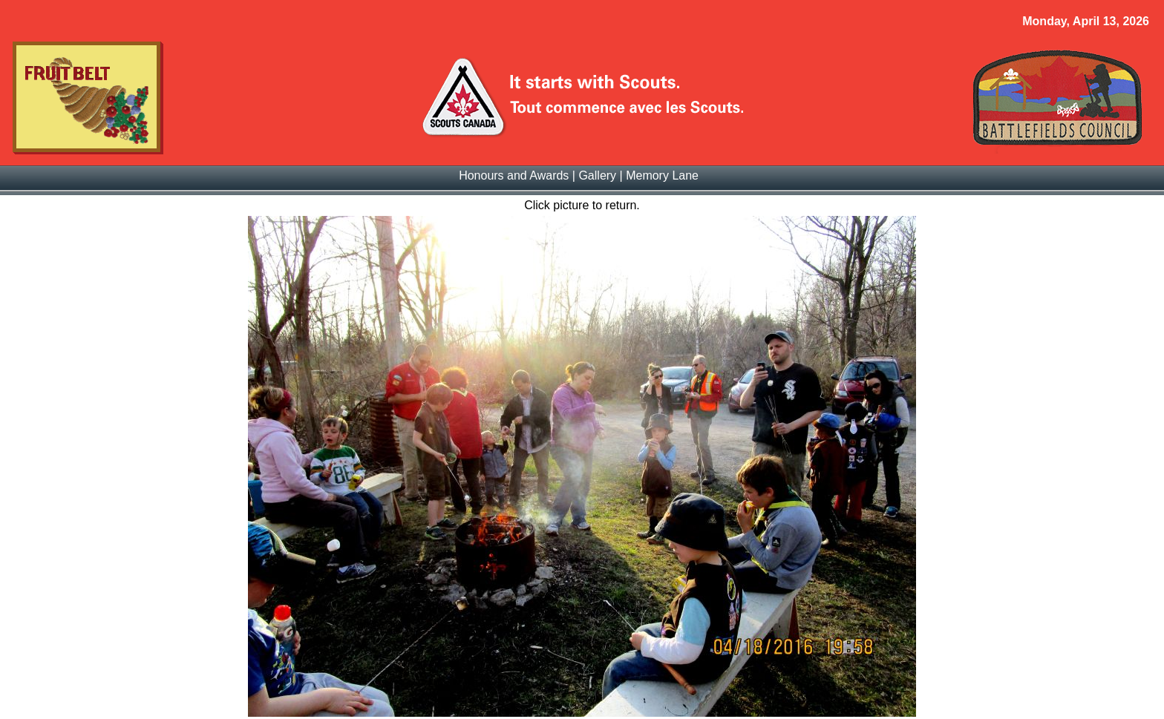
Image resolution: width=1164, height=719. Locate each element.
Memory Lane (662, 175)
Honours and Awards (514, 175)
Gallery (597, 175)
